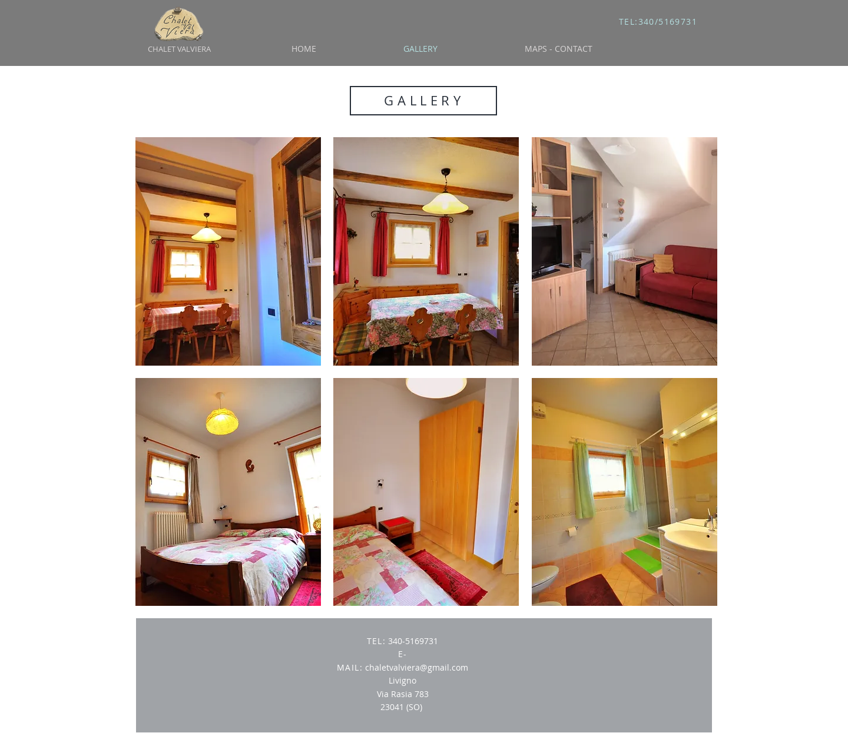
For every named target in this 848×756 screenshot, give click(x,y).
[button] (228, 251)
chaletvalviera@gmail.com (416, 667)
